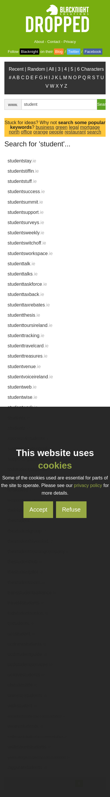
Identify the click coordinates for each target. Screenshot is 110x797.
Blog (59, 51)
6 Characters (90, 69)
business (45, 127)
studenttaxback (26, 294)
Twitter (73, 51)
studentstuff (22, 181)
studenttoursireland (30, 325)
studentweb (22, 386)
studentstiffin (23, 171)
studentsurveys (26, 222)
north (14, 131)
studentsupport (26, 212)
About (39, 41)
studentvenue (24, 366)
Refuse (71, 509)
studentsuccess (26, 191)
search (94, 131)
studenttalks (23, 273)
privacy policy (88, 485)
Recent (16, 69)
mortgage (90, 127)
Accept (38, 509)
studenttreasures (28, 356)
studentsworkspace (30, 253)
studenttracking (26, 335)
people (56, 131)
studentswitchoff (27, 242)
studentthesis (24, 315)
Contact (53, 41)
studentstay (22, 160)
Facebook (92, 51)
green (61, 127)
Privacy (70, 41)
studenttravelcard (28, 345)
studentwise (22, 397)
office (26, 131)
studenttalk (21, 263)
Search (101, 104)
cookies (55, 465)
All (51, 69)
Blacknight (29, 51)
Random (36, 69)
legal (74, 127)
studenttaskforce (27, 284)
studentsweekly (26, 232)
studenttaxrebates (29, 304)
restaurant (75, 131)
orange (40, 131)
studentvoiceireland (30, 376)
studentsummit (25, 202)
